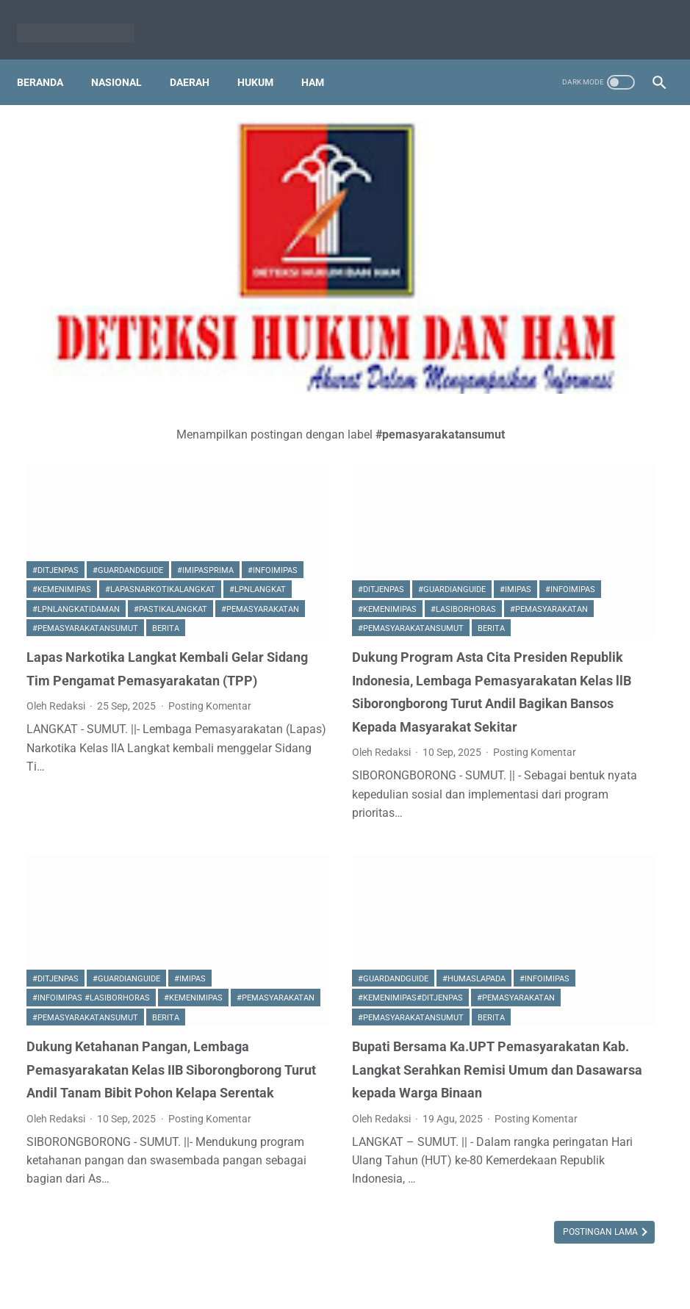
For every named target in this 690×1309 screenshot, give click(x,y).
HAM (322, 58)
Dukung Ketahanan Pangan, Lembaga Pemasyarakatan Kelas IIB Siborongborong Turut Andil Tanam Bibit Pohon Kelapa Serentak (125, 955)
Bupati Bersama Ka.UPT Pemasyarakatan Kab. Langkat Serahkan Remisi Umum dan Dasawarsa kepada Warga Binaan (348, 955)
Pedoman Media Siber (451, 1263)
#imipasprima (60, 390)
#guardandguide (128, 371)
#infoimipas (128, 390)
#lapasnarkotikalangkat (160, 409)
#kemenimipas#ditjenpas (371, 841)
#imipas (412, 409)
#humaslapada (371, 822)
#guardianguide (349, 409)
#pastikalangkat (69, 448)
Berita (165, 467)
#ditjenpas (55, 371)
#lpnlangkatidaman (146, 428)
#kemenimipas (61, 409)
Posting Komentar (67, 607)
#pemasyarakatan (159, 448)
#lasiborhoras (287, 448)
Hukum (265, 58)
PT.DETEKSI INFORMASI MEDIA (315, 1263)
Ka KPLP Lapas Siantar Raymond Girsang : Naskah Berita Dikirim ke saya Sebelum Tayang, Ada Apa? (579, 1002)
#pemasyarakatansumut (85, 467)
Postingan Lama (396, 1175)
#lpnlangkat (60, 428)
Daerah (199, 58)
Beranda (49, 58)
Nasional (126, 58)
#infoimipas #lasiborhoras (91, 841)
